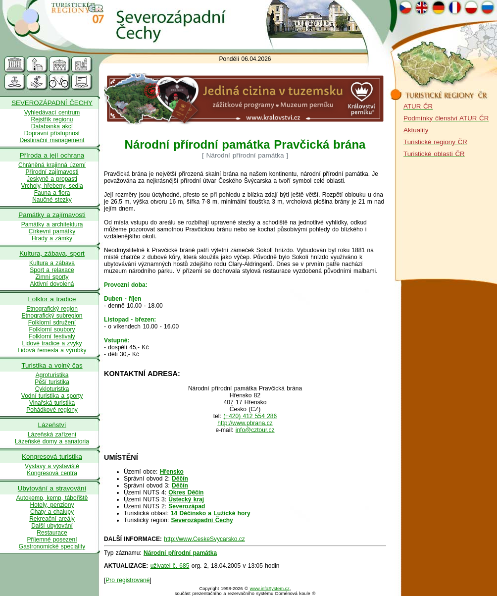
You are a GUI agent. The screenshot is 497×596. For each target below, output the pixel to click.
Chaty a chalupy (52, 511)
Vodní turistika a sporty (52, 395)
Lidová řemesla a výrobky (51, 350)
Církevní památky (52, 231)
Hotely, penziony (52, 504)
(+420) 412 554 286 (250, 416)
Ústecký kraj (186, 499)
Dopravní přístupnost (52, 133)
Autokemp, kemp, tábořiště (52, 497)
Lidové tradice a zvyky (52, 343)
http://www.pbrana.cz (244, 423)
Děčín (180, 478)
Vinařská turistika (52, 402)
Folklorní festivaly (52, 336)
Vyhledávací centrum (52, 112)
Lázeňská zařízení (52, 434)
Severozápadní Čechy (202, 520)
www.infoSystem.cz (270, 588)
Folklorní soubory (52, 329)
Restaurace (52, 532)
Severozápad (186, 506)
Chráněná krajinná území (52, 165)
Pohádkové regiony (52, 409)
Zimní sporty (51, 276)
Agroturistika (52, 375)
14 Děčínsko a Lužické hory (210, 513)
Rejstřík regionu (52, 119)
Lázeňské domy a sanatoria (52, 441)
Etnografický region (52, 308)
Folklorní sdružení (52, 322)
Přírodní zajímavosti (51, 171)
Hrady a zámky (52, 238)
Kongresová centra (52, 473)
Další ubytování (52, 525)
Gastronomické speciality (52, 546)
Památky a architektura (52, 224)
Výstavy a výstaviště (52, 466)
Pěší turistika (52, 382)
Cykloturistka (52, 388)
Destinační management (51, 140)
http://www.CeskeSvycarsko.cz (204, 539)
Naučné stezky (52, 199)
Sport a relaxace (52, 270)
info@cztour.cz (255, 430)
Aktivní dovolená (52, 283)
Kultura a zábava (52, 263)
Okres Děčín (185, 492)
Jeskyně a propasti (52, 178)
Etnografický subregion (51, 315)
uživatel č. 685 (170, 565)
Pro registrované (127, 580)
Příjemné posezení (52, 539)
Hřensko (172, 471)
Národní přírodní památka (180, 552)
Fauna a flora (52, 192)
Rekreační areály (52, 518)
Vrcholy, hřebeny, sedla (52, 185)
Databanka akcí (52, 126)
